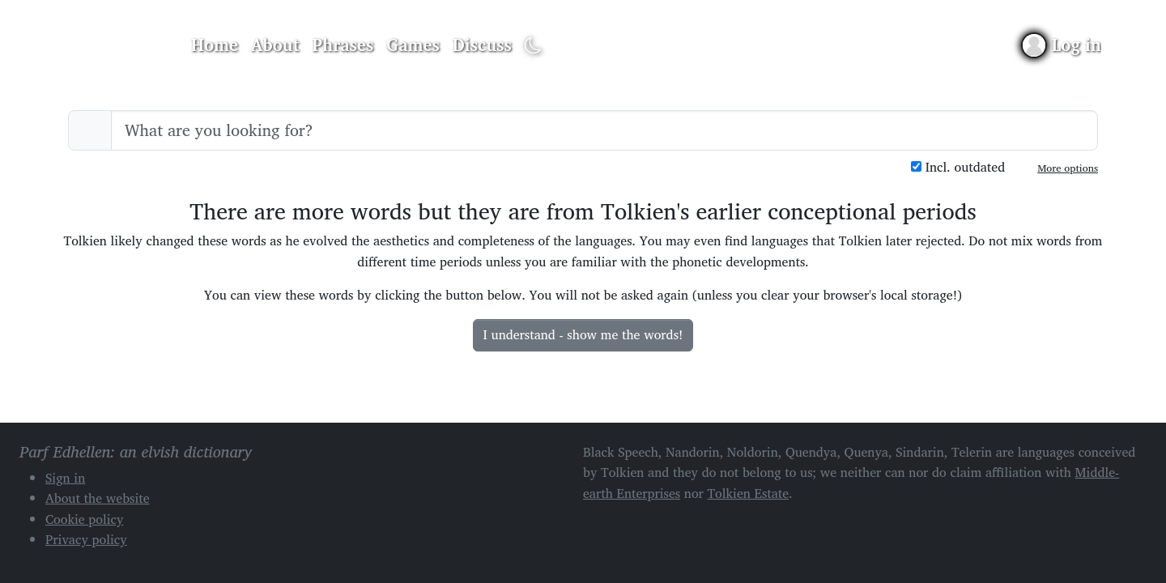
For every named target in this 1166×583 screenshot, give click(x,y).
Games (412, 44)
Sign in (65, 477)
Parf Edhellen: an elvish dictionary (115, 45)
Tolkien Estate (748, 493)
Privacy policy (86, 539)
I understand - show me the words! (583, 334)
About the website (97, 498)
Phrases (343, 44)
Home (214, 44)
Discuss (482, 44)
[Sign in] (1062, 45)
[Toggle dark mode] (533, 45)
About (275, 44)
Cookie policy (84, 519)
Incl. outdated (958, 167)
